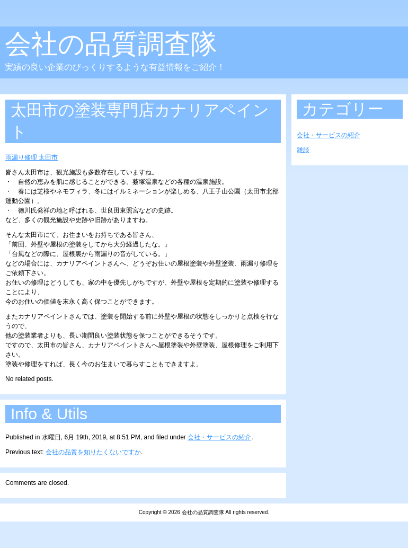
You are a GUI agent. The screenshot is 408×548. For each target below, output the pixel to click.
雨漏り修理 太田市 (31, 157)
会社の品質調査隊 (111, 44)
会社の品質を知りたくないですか (93, 452)
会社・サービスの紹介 (219, 437)
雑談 (303, 150)
